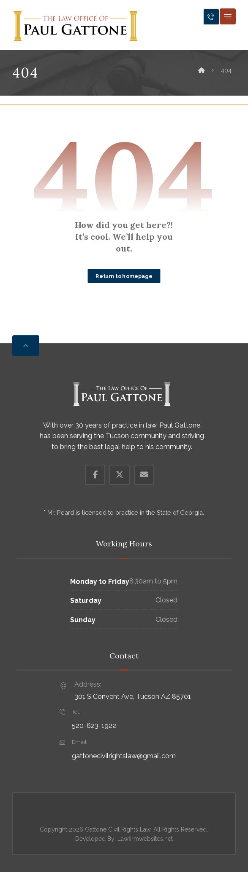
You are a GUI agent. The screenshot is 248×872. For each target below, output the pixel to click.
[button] (228, 16)
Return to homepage (124, 275)
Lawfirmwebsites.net (145, 838)
